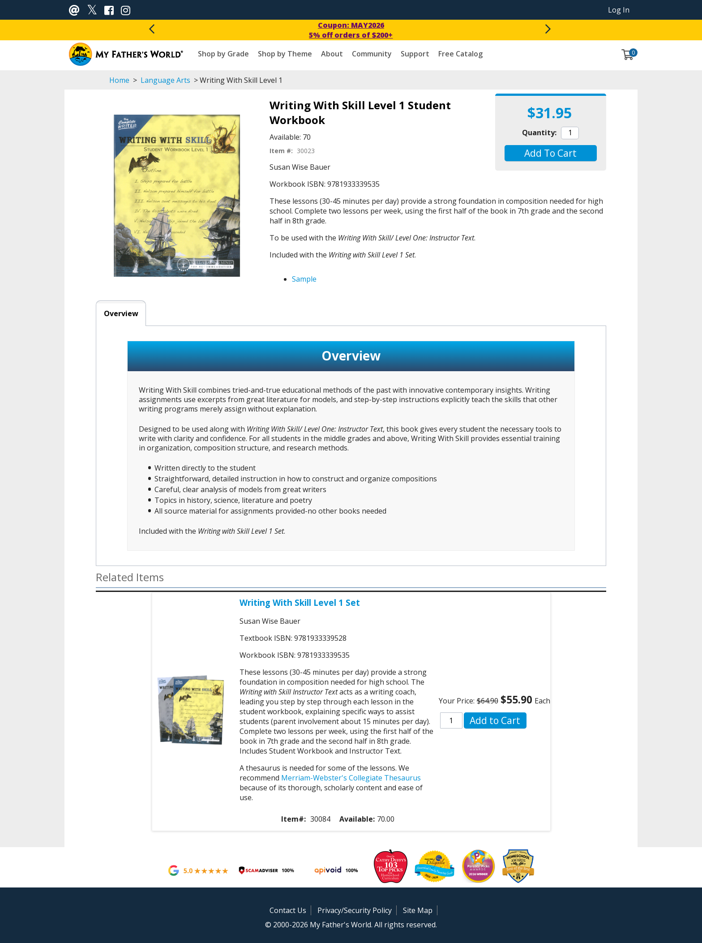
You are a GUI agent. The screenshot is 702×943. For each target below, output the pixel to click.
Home (119, 80)
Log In (618, 10)
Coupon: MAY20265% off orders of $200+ (351, 30)
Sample (304, 279)
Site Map (417, 910)
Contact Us (288, 910)
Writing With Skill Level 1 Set (300, 602)
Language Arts (165, 80)
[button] (550, 153)
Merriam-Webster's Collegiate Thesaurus (351, 778)
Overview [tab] (121, 313)
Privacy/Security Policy (354, 910)
